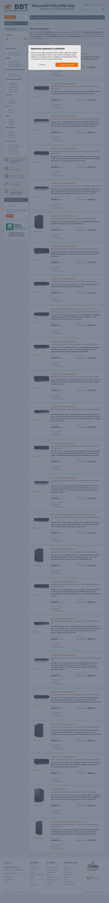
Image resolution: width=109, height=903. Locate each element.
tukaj (60, 59)
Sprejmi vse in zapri (67, 65)
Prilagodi (42, 65)
